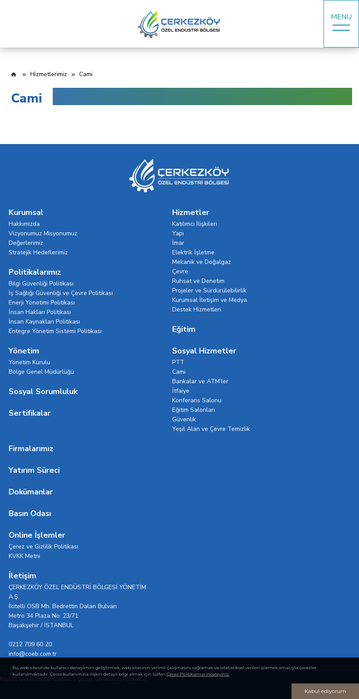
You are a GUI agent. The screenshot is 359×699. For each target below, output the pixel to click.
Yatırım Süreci (34, 470)
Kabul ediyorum (325, 691)
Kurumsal (26, 212)
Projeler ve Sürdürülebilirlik (209, 290)
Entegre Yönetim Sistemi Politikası (55, 331)
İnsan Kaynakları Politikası (44, 321)
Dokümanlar (31, 492)
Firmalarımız (31, 448)
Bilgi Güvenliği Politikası (41, 283)
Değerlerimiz (26, 243)
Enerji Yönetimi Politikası (42, 302)
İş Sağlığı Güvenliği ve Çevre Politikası (61, 293)
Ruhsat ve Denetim (198, 281)
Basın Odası (30, 513)
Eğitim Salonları (193, 410)
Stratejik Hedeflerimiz (38, 252)
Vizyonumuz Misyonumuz (43, 233)
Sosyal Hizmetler (204, 351)
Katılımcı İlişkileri (194, 224)
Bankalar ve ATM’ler (200, 381)
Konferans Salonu (196, 400)
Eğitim (184, 329)
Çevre (180, 271)
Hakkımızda (24, 224)
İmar (178, 243)
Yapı (178, 233)
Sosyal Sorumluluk (43, 391)
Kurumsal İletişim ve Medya (209, 300)
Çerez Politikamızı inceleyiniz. (198, 674)
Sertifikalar (30, 413)
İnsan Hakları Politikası (40, 312)
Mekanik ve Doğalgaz (201, 262)
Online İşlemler (37, 535)
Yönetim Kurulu (29, 362)
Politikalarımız (35, 272)
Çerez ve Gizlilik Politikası (43, 546)
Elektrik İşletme (193, 252)
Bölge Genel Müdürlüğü (41, 372)
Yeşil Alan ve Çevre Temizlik (211, 429)
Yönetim (24, 351)
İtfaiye (180, 391)
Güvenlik (184, 419)
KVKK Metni (24, 556)
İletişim (22, 576)
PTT (178, 362)
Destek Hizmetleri (196, 309)
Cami (179, 372)
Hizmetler (190, 212)
